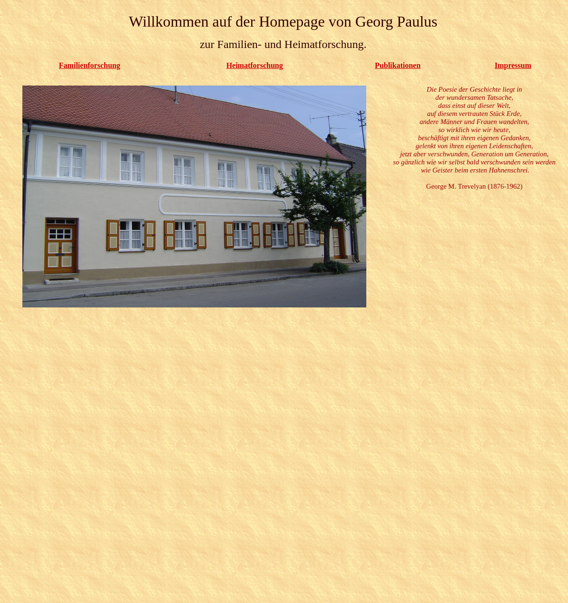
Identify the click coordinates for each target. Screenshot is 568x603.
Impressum (513, 65)
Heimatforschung (254, 65)
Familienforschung (89, 65)
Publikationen (398, 65)
